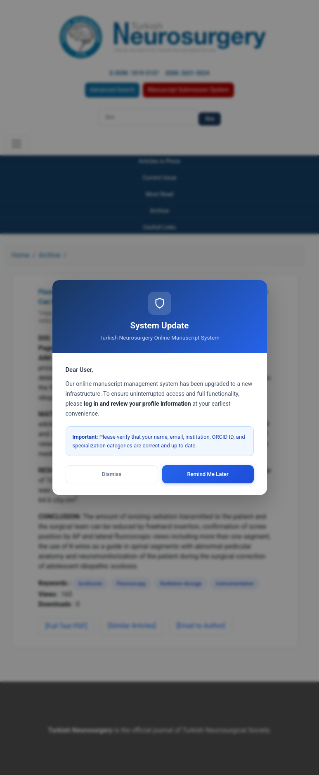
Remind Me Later (207, 474)
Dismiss (111, 474)
